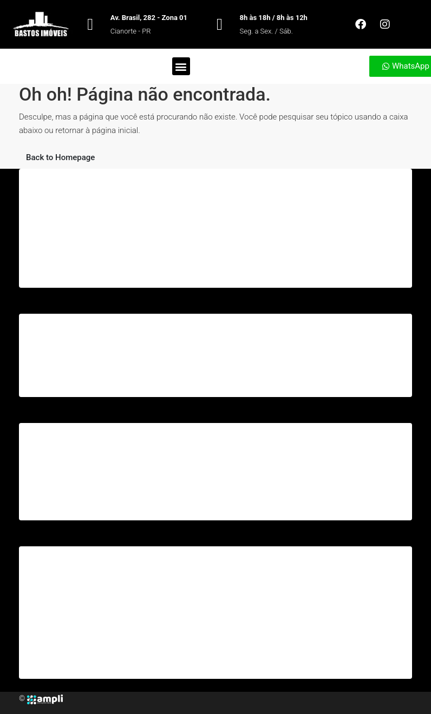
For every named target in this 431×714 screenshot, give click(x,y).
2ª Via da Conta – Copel (72, 482)
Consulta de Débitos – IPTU (78, 605)
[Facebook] (65, 698)
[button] (181, 66)
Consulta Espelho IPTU (70, 658)
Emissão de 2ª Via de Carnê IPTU (88, 623)
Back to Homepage (60, 157)
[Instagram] (69, 698)
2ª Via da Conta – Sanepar (76, 500)
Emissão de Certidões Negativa (85, 641)
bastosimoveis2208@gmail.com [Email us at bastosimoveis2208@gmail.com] (267, 368)
